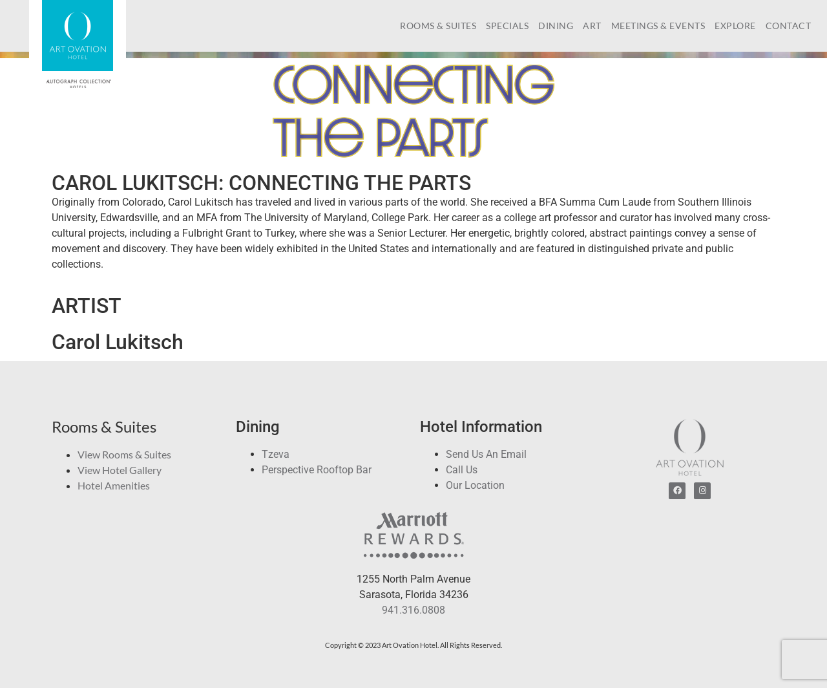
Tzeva (275, 454)
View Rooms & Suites (124, 454)
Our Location (475, 485)
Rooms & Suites (438, 25)
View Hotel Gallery (120, 470)
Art (592, 25)
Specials (507, 25)
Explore (735, 25)
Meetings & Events (658, 25)
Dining (555, 25)
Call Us (461, 470)
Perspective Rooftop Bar (317, 470)
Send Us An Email (486, 454)
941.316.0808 (413, 610)
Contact (788, 25)
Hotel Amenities (114, 485)
